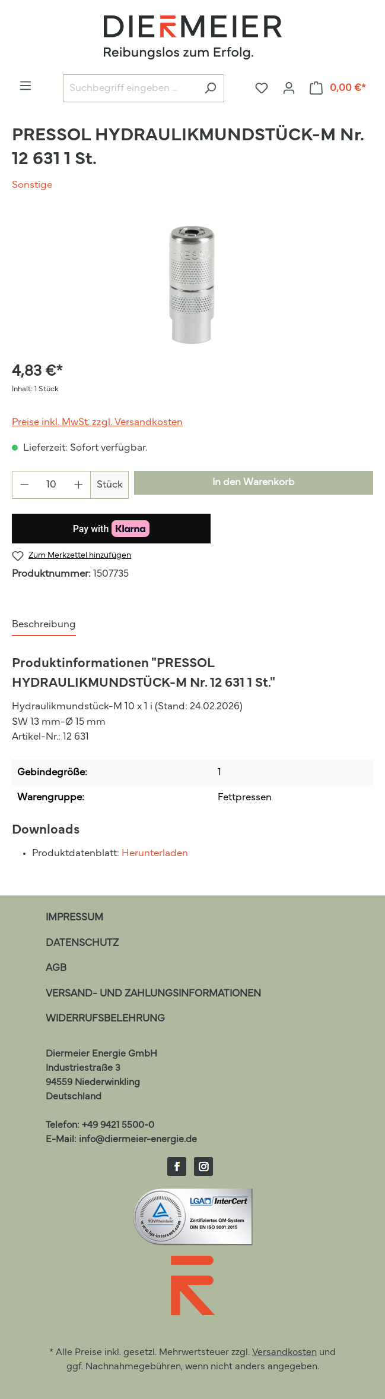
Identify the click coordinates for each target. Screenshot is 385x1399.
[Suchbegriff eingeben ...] (130, 88)
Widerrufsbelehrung (105, 1018)
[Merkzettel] (261, 88)
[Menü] (25, 86)
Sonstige (32, 185)
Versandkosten (284, 1352)
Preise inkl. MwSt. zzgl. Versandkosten (97, 422)
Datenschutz (82, 943)
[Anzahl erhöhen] (78, 485)
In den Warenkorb (253, 482)
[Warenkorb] (338, 88)
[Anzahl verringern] (24, 485)
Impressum (74, 917)
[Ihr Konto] (289, 88)
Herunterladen (155, 853)
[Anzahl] (51, 485)
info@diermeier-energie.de (138, 1140)
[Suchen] (210, 88)
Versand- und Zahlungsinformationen (153, 993)
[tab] (44, 625)
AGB (56, 968)
